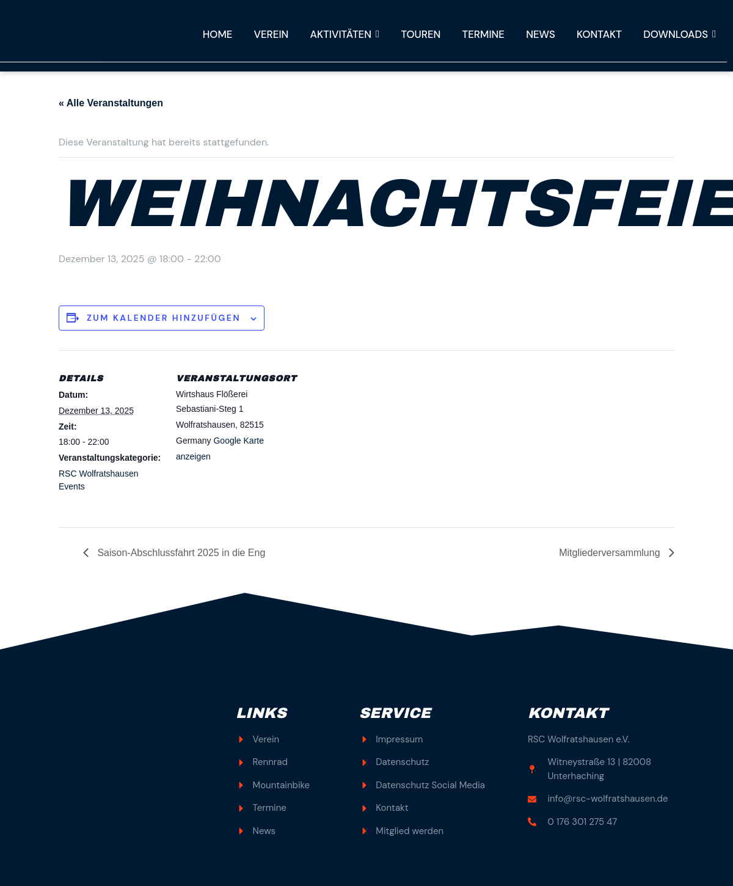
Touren (416, 34)
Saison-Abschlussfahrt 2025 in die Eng (180, 552)
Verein (264, 34)
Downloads (679, 34)
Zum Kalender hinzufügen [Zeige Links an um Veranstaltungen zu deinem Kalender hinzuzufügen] (164, 317)
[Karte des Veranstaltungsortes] (357, 434)
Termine (480, 34)
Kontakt (598, 34)
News (538, 34)
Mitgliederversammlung (611, 552)
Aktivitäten (340, 34)
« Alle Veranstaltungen (111, 103)
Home (210, 34)
